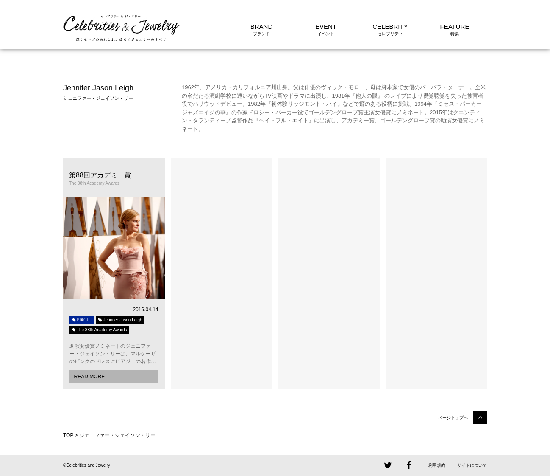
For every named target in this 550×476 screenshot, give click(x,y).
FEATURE (454, 26)
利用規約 (436, 465)
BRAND (261, 26)
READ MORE (89, 377)
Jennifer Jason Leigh (120, 320)
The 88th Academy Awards (99, 329)
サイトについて (472, 465)
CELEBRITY (390, 26)
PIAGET (81, 320)
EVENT (325, 26)
